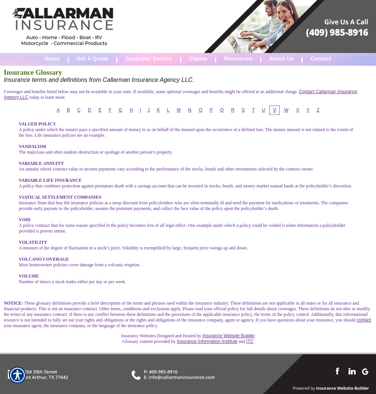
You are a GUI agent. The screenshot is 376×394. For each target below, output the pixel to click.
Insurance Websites (138, 335)
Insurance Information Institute (207, 341)
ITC (249, 341)
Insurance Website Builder (228, 335)
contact (363, 320)
